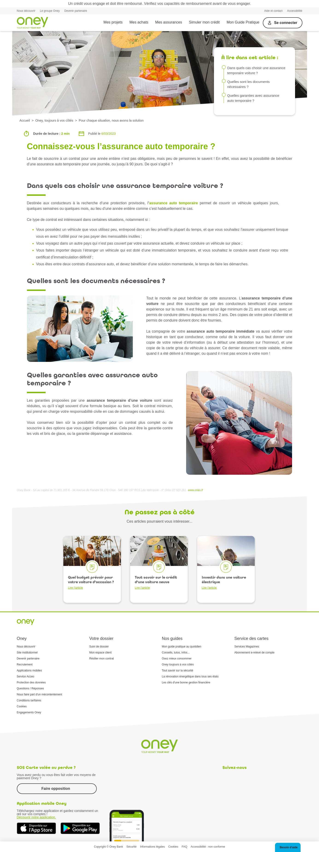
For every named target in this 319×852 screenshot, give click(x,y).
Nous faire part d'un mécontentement (39, 694)
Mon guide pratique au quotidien (181, 646)
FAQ (184, 846)
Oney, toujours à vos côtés (54, 120)
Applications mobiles (29, 670)
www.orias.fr (195, 490)
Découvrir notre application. (36, 817)
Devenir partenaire (75, 10)
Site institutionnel (27, 652)
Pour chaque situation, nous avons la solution (111, 120)
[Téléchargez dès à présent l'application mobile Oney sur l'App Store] (36, 828)
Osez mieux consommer (177, 658)
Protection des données (31, 682)
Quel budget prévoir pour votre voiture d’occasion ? (91, 582)
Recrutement (25, 664)
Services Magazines (246, 646)
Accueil (25, 120)
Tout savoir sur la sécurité (177, 670)
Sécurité (131, 846)
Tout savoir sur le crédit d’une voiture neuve (156, 582)
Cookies (22, 706)
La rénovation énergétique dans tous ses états (190, 676)
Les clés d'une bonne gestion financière (186, 682)
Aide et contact (273, 10)
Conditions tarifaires (29, 700)
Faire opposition (55, 789)
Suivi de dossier (99, 646)
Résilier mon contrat (101, 658)
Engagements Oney (29, 712)
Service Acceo (25, 676)
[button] (288, 847)
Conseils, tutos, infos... (176, 652)
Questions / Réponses (30, 688)
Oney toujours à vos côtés (178, 664)
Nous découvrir (26, 10)
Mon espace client (100, 652)
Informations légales (152, 846)
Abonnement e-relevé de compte (254, 652)
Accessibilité (294, 10)
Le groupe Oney (50, 10)
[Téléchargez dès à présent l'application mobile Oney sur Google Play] (80, 828)
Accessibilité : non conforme (208, 846)
